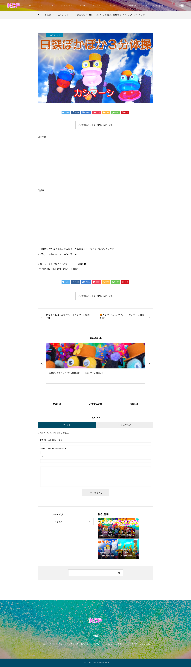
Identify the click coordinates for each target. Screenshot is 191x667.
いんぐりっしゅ (129, 5)
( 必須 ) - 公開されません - (53, 449)
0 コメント (67, 425)
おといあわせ (158, 5)
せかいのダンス (67, 5)
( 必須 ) (51, 440)
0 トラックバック (124, 425)
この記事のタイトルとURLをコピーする (95, 125)
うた (40, 5)
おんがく (83, 5)
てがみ (144, 5)
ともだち (96, 5)
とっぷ (30, 5)
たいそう (51, 5)
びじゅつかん (111, 5)
